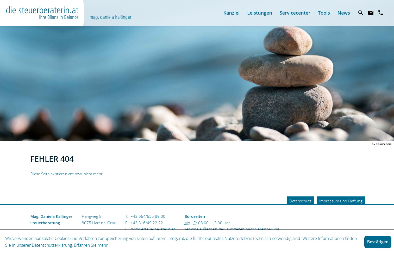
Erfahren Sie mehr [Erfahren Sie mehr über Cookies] (91, 245)
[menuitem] (231, 13)
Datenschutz (300, 200)
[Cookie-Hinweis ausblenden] (377, 242)
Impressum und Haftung (340, 200)
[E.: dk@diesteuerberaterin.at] (152, 229)
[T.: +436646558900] (381, 13)
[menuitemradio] (259, 13)
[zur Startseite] (68, 13)
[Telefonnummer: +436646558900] (147, 216)
